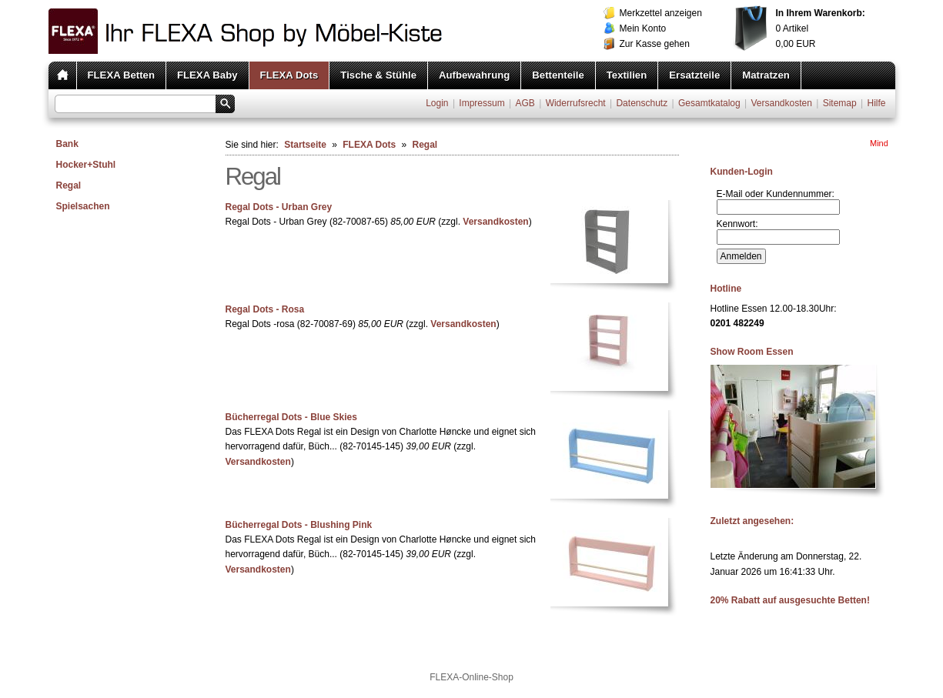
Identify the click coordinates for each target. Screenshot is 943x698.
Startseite (305, 144)
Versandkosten (781, 103)
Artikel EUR (820, 28)
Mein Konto (643, 28)
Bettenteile (558, 75)
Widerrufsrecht (576, 103)
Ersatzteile (694, 75)
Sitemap (840, 103)
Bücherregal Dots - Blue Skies (291, 417)
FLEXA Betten (121, 75)
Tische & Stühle (378, 75)
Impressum (481, 103)
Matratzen (766, 75)
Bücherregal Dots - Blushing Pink (299, 524)
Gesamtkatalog (709, 103)
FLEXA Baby (207, 75)
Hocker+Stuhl (86, 164)
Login (437, 103)
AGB (524, 103)
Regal (69, 185)
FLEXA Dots (289, 75)
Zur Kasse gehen (655, 43)
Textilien (627, 75)
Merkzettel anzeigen (661, 13)
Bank (67, 144)
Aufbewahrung (474, 75)
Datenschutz (641, 103)
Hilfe (876, 103)
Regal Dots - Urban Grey (279, 207)
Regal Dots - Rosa (265, 309)
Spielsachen (83, 206)
